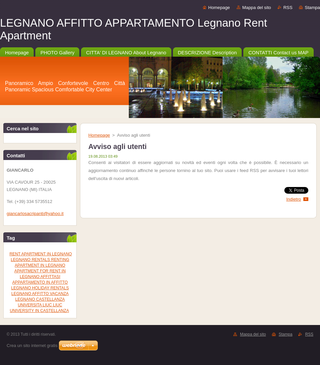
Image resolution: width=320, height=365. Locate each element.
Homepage (219, 7)
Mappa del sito (256, 7)
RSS (287, 7)
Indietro (293, 199)
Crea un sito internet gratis (32, 345)
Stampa (312, 7)
